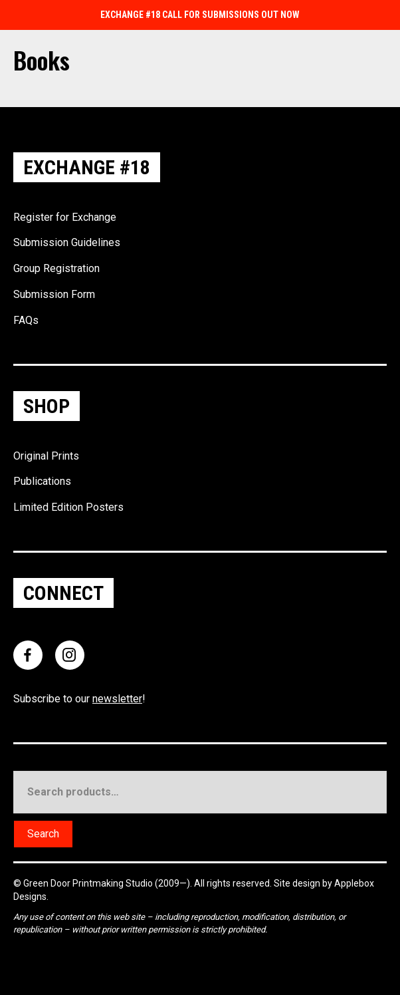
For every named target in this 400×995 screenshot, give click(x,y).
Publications (42, 481)
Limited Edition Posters (68, 507)
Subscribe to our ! (79, 698)
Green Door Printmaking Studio (89, 883)
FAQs (26, 320)
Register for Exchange (64, 217)
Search (43, 833)
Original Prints (46, 456)
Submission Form (54, 294)
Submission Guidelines (66, 242)
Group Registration (56, 268)
